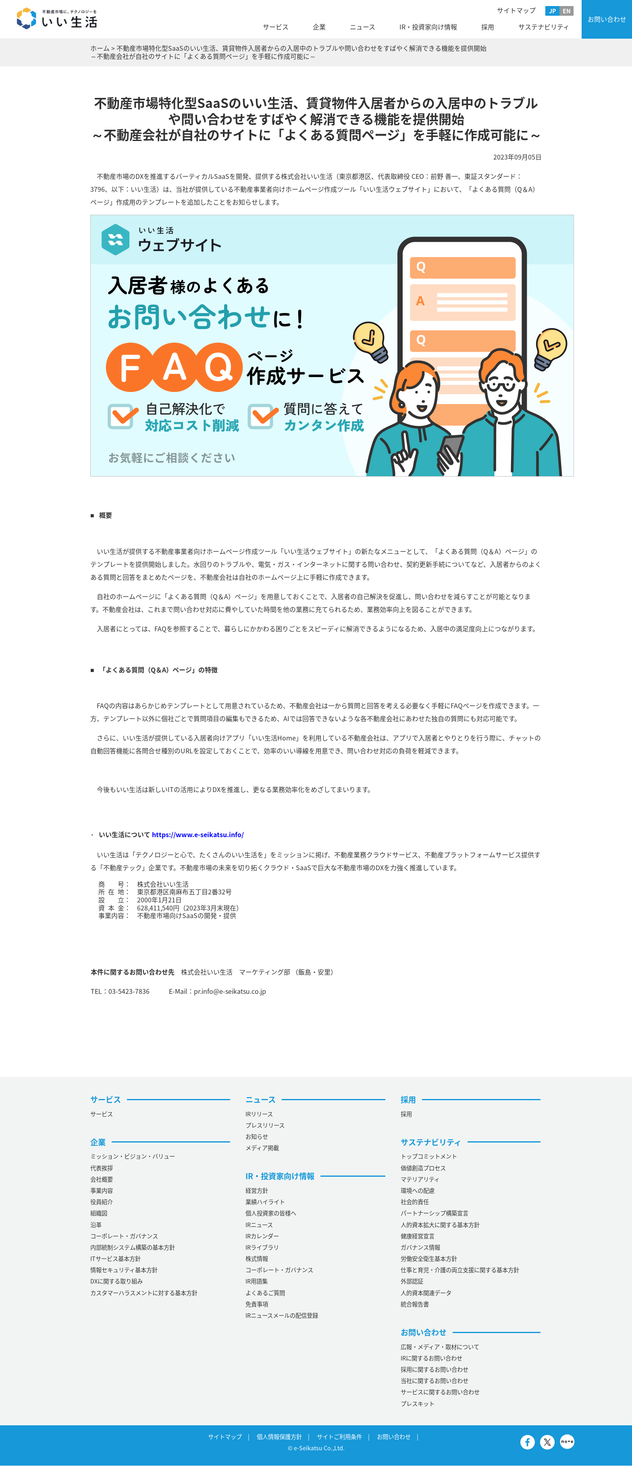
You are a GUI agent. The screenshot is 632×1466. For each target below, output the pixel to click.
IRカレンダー (262, 1236)
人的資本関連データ (426, 1292)
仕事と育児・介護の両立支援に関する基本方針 (460, 1269)
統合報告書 (415, 1304)
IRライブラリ (262, 1247)
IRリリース (259, 1113)
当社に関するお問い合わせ (434, 1380)
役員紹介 (101, 1201)
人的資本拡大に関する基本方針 (440, 1224)
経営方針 (256, 1190)
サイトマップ (516, 10)
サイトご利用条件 (339, 1436)
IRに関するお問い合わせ (431, 1358)
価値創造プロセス (423, 1167)
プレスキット (417, 1403)
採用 (487, 26)
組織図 (98, 1213)
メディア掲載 (262, 1147)
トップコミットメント (429, 1156)
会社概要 (101, 1179)
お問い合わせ (607, 19)
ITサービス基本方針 (115, 1258)
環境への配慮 (417, 1190)
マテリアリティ (420, 1179)
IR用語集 (256, 1281)
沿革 (96, 1224)
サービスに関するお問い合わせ (440, 1392)
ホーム (100, 48)
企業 (319, 26)
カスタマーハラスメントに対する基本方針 (144, 1292)
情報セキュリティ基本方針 (124, 1269)
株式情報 (256, 1258)
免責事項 (256, 1304)
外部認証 (412, 1281)
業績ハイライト (265, 1201)
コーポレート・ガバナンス (124, 1236)
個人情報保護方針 (279, 1436)
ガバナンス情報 (420, 1247)
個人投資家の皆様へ (270, 1213)
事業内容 (101, 1190)
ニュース (362, 26)
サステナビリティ (544, 26)
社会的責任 (415, 1201)
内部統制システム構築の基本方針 (132, 1247)
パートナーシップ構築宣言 (434, 1213)
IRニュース (259, 1224)
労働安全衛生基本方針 (429, 1258)
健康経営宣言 (417, 1236)
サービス (276, 26)
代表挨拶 (101, 1167)
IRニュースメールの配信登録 (281, 1315)
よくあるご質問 (265, 1292)
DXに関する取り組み (116, 1281)
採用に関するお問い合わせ (434, 1369)
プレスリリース (265, 1125)
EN (567, 10)
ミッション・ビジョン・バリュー (132, 1156)
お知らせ (256, 1136)
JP (552, 10)
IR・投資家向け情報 (428, 26)
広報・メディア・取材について (440, 1346)
